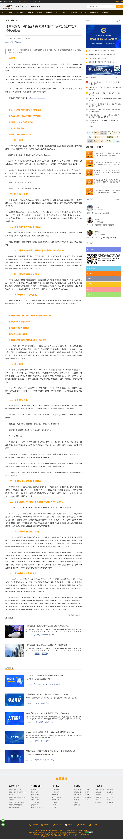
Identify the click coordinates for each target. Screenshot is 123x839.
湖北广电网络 (35, 792)
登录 (117, 1)
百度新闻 (88, 797)
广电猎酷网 (56, 792)
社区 (40, 1)
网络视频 (49, 13)
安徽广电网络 (9, 42)
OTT (57, 13)
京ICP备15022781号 (82, 830)
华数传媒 (110, 789)
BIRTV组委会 (99, 789)
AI (52, 722)
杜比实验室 (99, 802)
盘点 (48, 703)
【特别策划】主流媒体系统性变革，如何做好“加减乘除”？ (105, 88)
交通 (48, 741)
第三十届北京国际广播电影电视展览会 (101, 62)
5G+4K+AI (98, 213)
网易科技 (77, 800)
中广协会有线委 (14, 807)
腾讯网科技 (77, 792)
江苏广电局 (38, 760)
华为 (110, 800)
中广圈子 (69, 824)
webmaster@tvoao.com (74, 832)
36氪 (86, 800)
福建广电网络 (35, 805)
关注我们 (92, 824)
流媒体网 (55, 794)
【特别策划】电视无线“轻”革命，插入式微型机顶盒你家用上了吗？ (105, 105)
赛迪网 (87, 792)
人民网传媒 (56, 789)
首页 (3, 13)
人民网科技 (77, 794)
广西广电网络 (35, 797)
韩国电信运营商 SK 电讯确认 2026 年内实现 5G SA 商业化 (105, 121)
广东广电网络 (38, 722)
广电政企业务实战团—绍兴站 (98, 58)
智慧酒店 (44, 634)
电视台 (39, 13)
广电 (53, 684)
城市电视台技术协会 (15, 805)
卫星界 (34, 1)
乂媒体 (54, 807)
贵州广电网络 (35, 794)
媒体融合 (105, 213)
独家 (10, 13)
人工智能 (47, 722)
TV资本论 (37, 684)
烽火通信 (110, 792)
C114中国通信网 (57, 797)
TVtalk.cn (55, 805)
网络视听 (105, 237)
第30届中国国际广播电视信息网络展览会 (102, 54)
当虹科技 (98, 800)
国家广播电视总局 (15, 789)
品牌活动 (19, 13)
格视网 (26, 1)
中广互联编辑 (99, 210)
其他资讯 (74, 13)
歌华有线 (34, 789)
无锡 (44, 760)
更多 (118, 21)
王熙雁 (97, 207)
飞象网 (87, 789)
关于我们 (33, 824)
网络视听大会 (46, 684)
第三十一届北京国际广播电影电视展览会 (102, 51)
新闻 (12, 20)
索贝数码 (98, 797)
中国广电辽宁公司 (36, 807)
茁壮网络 (98, 794)
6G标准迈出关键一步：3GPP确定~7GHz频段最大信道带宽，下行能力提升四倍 (105, 116)
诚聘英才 (45, 824)
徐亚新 (97, 220)
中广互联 (18, 1)
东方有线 (37, 634)
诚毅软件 (110, 794)
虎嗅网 (87, 794)
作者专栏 (105, 13)
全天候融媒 (94, 13)
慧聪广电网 (56, 800)
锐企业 (83, 13)
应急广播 (50, 760)
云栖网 (54, 802)
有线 (58, 684)
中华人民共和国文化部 (16, 802)
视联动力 (110, 802)
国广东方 (110, 797)
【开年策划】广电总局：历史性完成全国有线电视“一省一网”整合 (105, 110)
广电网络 (30, 13)
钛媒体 (76, 802)
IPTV (65, 13)
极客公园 (77, 805)
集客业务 (18, 42)
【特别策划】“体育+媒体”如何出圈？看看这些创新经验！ (105, 99)
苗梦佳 (97, 232)
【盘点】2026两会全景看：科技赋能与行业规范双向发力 (105, 94)
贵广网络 (37, 741)
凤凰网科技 (77, 789)
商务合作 (57, 824)
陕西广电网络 (35, 800)
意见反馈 (80, 824)
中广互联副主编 (100, 234)
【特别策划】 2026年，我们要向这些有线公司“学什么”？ (105, 83)
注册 (121, 1)
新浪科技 (77, 797)
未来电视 (98, 792)
